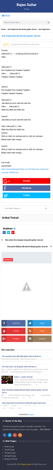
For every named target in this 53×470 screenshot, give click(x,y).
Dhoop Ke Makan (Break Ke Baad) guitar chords (27, 247)
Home (3, 29)
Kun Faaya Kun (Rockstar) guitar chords (22, 29)
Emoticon (8, 260)
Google (16, 181)
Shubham (8, 228)
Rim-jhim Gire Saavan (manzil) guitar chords (24, 240)
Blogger (31, 414)
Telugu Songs (10, 453)
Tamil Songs (9, 450)
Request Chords (10, 459)
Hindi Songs (9, 447)
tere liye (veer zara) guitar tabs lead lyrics (19, 367)
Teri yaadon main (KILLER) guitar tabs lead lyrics (21, 356)
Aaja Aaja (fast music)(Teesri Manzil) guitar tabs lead (24, 403)
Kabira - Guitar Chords (23, 377)
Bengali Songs (10, 456)
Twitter (16, 195)
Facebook (17, 188)
